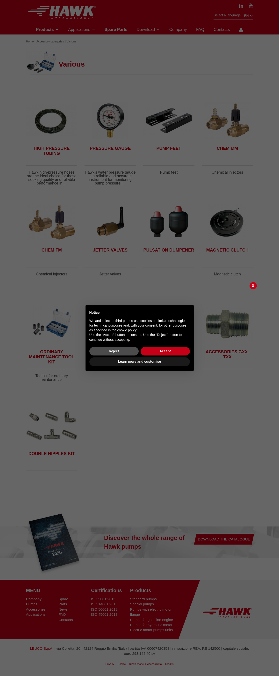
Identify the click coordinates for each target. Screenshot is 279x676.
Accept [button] (165, 351)
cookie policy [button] (126, 330)
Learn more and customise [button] (139, 361)
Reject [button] (114, 351)
